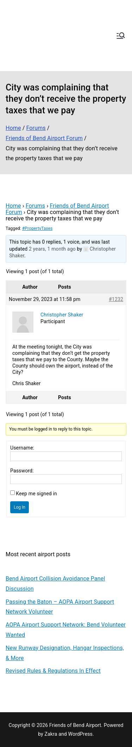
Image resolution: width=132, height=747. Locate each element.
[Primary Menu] (120, 35)
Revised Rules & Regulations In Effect (53, 670)
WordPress (80, 734)
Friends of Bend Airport (75, 725)
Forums (35, 205)
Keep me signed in (36, 493)
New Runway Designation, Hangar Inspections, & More (65, 653)
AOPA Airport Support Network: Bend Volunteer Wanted (66, 629)
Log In (19, 507)
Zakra (51, 734)
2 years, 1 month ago (52, 249)
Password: (22, 470)
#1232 (116, 299)
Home (13, 205)
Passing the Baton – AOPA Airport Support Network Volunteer (60, 606)
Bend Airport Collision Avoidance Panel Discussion (55, 583)
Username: (22, 448)
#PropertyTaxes (37, 228)
